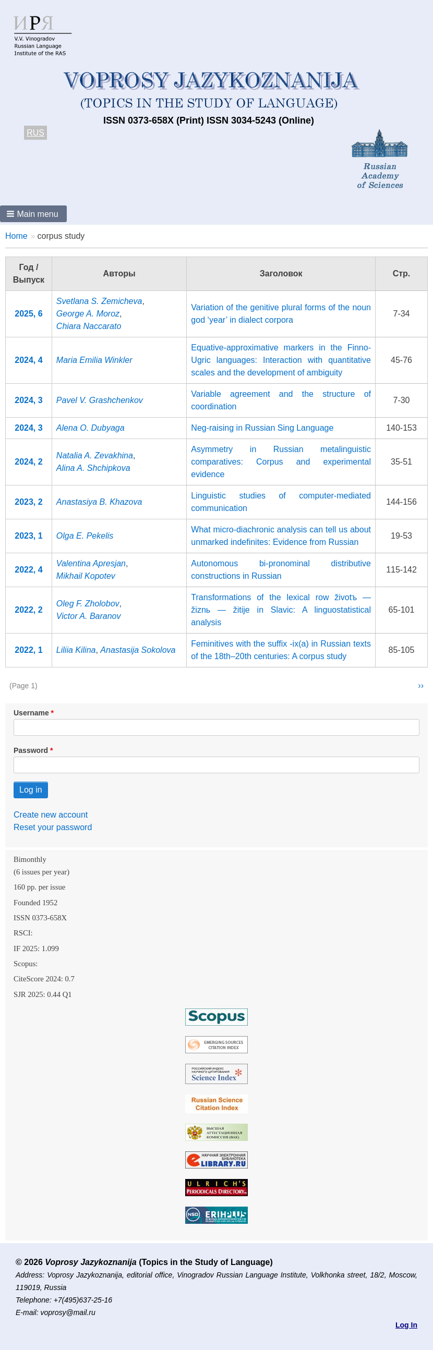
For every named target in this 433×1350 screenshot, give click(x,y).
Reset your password (53, 827)
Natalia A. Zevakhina (94, 455)
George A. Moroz (87, 313)
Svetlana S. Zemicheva (99, 301)
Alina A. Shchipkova (93, 468)
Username (31, 713)
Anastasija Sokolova (137, 650)
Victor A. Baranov (88, 616)
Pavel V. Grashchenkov (99, 400)
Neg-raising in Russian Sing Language (262, 427)
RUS (35, 132)
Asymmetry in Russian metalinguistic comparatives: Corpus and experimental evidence (281, 462)
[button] (33, 213)
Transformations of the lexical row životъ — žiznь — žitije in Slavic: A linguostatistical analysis (281, 610)
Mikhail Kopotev (85, 575)
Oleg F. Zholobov (87, 603)
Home (16, 236)
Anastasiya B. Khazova (99, 501)
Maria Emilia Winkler (94, 360)
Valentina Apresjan (91, 563)
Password (31, 750)
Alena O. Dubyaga (90, 427)
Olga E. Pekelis (84, 535)
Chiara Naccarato (89, 326)
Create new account (51, 814)
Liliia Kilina (76, 650)
